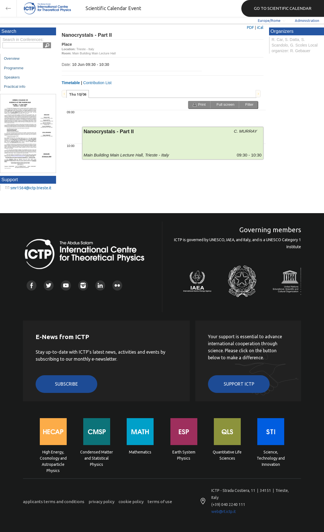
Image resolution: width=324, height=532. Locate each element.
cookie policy (131, 501)
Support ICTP (239, 383)
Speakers (12, 77)
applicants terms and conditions (53, 501)
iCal (260, 27)
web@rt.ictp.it (223, 511)
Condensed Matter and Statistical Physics (96, 458)
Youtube (66, 285)
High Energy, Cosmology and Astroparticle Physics (53, 458)
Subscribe (66, 383)
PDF (250, 27)
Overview (12, 58)
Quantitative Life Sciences (227, 455)
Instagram (83, 285)
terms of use (160, 501)
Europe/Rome (269, 20)
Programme (14, 68)
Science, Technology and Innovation (271, 458)
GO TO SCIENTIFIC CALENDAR (282, 8)
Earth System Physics (183, 455)
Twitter (49, 285)
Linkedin (100, 285)
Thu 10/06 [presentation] (77, 94)
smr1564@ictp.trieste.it (30, 188)
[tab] (77, 94)
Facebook (31, 285)
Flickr (117, 285)
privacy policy (101, 501)
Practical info (14, 86)
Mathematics (140, 452)
